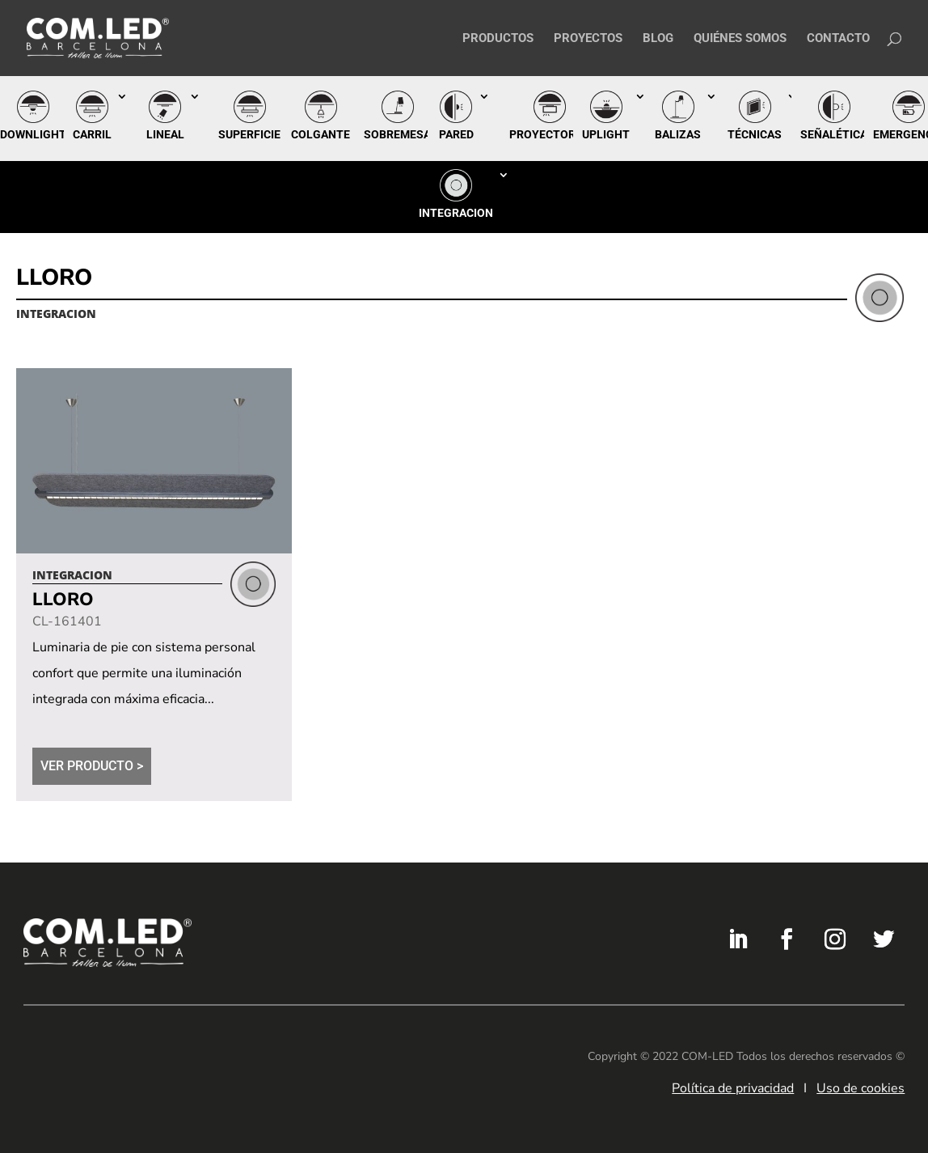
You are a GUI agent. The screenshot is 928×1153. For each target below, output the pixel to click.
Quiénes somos (740, 38)
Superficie (249, 134)
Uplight (606, 134)
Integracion (456, 212)
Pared (456, 134)
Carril (92, 134)
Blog (658, 38)
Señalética (833, 134)
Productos (498, 38)
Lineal (165, 134)
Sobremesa (397, 134)
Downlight (33, 134)
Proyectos (588, 38)
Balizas (678, 134)
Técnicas (755, 134)
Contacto (838, 38)
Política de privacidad (733, 1088)
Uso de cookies (860, 1088)
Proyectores (549, 134)
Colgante (320, 134)
